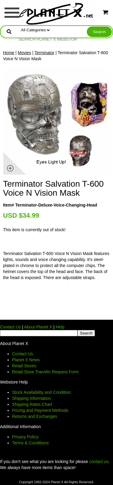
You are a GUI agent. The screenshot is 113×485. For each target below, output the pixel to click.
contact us (98, 461)
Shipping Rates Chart (32, 404)
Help (60, 327)
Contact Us (10, 327)
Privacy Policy (25, 436)
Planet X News (26, 359)
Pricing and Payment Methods (40, 410)
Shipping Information (31, 398)
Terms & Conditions (30, 442)
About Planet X (38, 327)
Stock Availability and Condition (41, 392)
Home (8, 52)
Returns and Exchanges (34, 416)
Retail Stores (24, 365)
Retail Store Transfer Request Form (45, 371)
